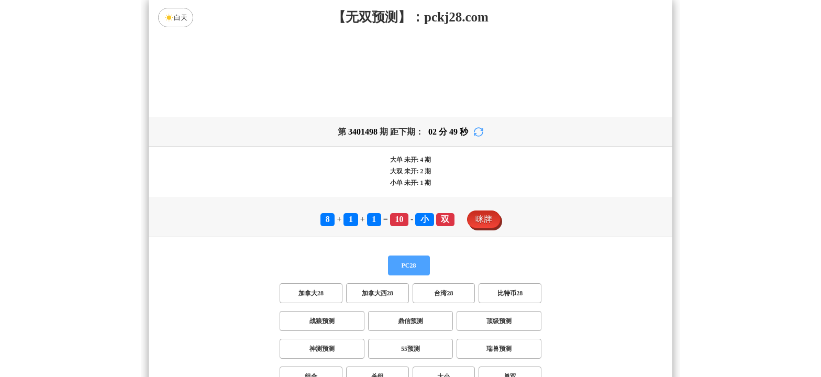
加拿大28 (311, 293)
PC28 (409, 265)
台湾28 (443, 293)
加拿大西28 (377, 293)
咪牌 (483, 219)
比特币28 (510, 293)
